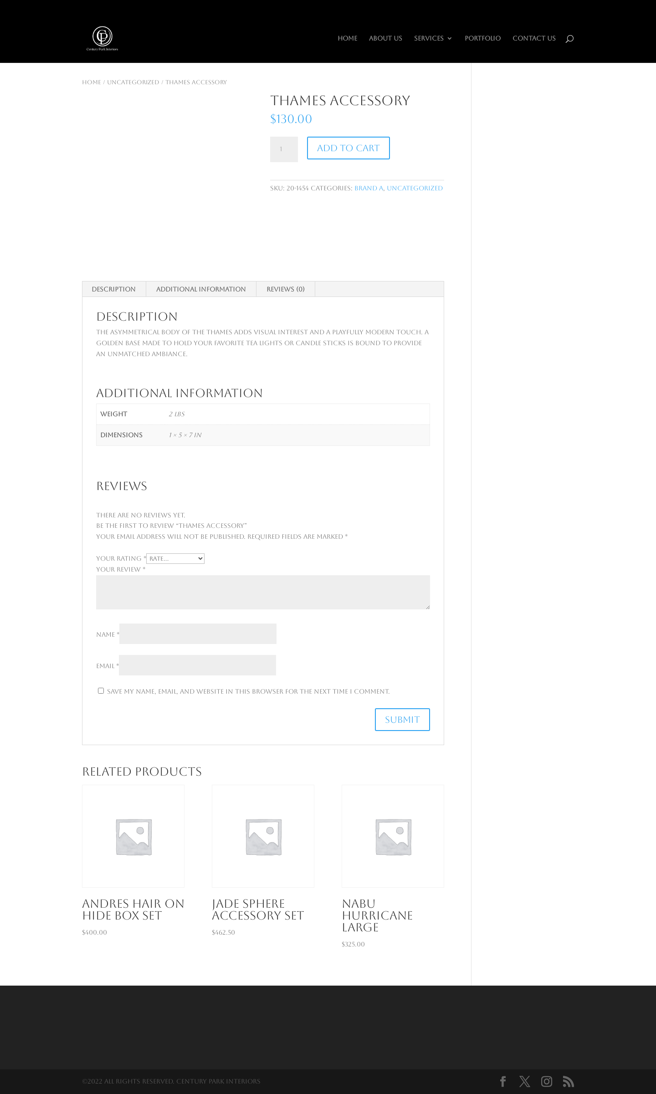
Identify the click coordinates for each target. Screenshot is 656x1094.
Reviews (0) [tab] (285, 289)
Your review (120, 569)
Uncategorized (133, 82)
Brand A (368, 188)
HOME (347, 38)
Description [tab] (114, 289)
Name (107, 634)
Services (429, 38)
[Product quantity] (283, 149)
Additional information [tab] (201, 289)
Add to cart (348, 148)
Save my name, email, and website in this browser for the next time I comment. (248, 691)
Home (91, 82)
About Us (385, 38)
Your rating (121, 558)
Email (107, 666)
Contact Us (534, 38)
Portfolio (483, 38)
